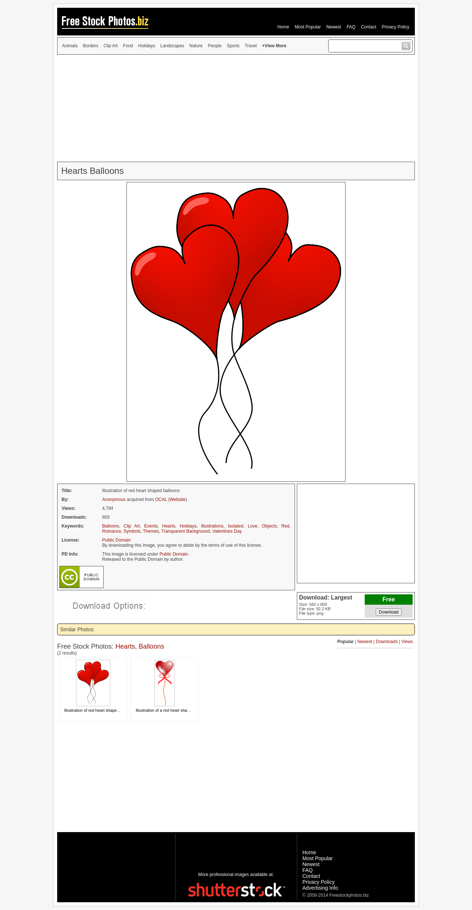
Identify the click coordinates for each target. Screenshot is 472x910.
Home (283, 27)
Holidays (146, 45)
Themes (151, 531)
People (215, 45)
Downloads (387, 641)
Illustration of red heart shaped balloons (99, 710)
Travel (251, 45)
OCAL (161, 499)
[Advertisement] (236, 108)
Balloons (110, 526)
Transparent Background (185, 531)
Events (151, 526)
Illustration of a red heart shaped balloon (172, 710)
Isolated (235, 526)
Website (177, 499)
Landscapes (172, 45)
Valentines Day (227, 531)
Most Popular (308, 27)
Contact (368, 27)
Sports (233, 45)
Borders (90, 45)
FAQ (351, 27)
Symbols (132, 531)
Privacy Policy (395, 27)
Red (285, 526)
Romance (111, 531)
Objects (269, 526)
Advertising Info (320, 888)
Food (128, 45)
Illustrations (212, 526)
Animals (70, 45)
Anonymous (113, 499)
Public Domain (116, 540)
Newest (333, 27)
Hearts (168, 526)
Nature (196, 45)
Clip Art (111, 45)
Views (407, 641)
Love (252, 526)
